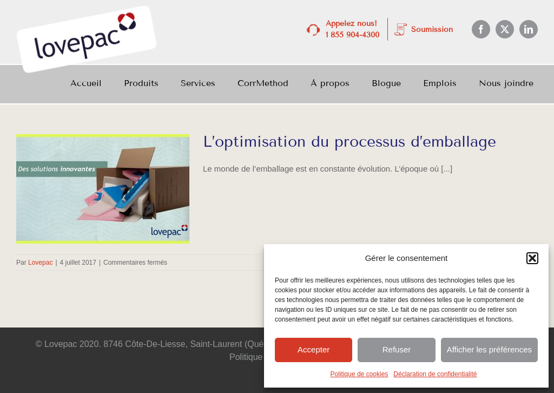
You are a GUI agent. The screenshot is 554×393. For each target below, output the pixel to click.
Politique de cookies (359, 374)
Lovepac (40, 262)
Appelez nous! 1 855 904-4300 (352, 29)
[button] (532, 258)
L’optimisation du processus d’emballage (349, 141)
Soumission (432, 29)
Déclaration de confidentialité (435, 374)
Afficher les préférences (489, 349)
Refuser (396, 349)
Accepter (313, 349)
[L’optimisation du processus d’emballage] (102, 189)
